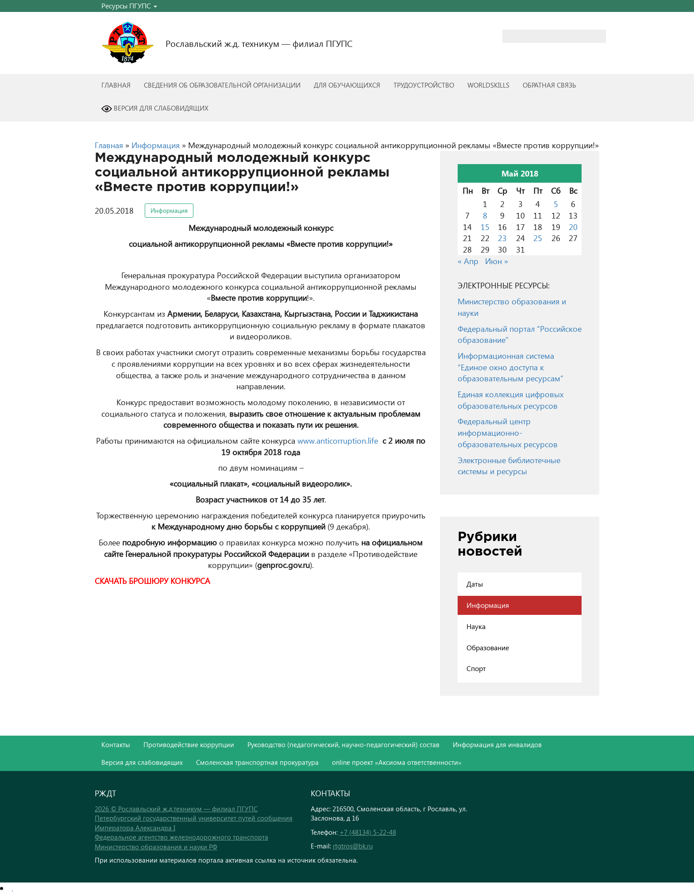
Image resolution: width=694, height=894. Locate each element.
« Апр (468, 260)
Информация (155, 144)
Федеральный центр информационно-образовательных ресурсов (508, 432)
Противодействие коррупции (188, 744)
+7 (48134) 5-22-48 (367, 832)
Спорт (476, 668)
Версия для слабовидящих (154, 109)
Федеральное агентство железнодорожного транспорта (181, 837)
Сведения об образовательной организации (222, 85)
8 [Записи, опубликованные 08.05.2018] (485, 215)
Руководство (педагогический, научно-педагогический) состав (343, 744)
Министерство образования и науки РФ (156, 846)
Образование (488, 647)
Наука (476, 626)
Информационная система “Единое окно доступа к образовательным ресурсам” (510, 367)
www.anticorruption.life (337, 440)
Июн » (496, 260)
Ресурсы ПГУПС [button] (129, 5)
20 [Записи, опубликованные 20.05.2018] (573, 226)
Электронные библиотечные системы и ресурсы (509, 465)
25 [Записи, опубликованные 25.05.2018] (537, 237)
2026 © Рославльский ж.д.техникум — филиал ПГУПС (176, 808)
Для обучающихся (347, 85)
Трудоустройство (423, 85)
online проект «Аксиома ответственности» (397, 762)
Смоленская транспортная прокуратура (257, 762)
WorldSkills (488, 85)
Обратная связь (549, 85)
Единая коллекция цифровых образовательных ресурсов (510, 399)
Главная (116, 85)
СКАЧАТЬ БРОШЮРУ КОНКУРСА (152, 580)
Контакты (115, 744)
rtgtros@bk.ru (353, 845)
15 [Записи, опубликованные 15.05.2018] (485, 226)
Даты (475, 583)
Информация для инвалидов (497, 744)
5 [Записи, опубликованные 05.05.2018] (556, 203)
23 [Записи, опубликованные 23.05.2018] (502, 237)
